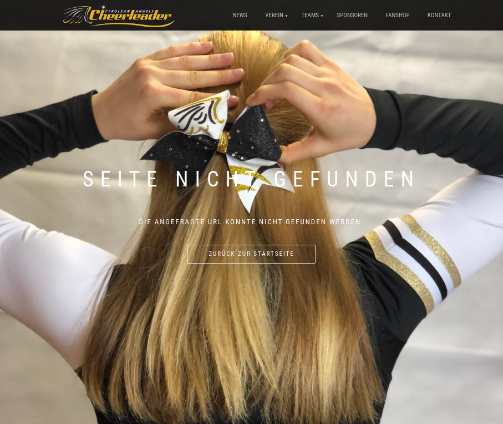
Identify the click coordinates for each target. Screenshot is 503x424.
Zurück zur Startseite (251, 254)
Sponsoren (352, 15)
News (239, 15)
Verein (274, 15)
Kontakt (439, 15)
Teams (310, 15)
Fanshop (398, 15)
